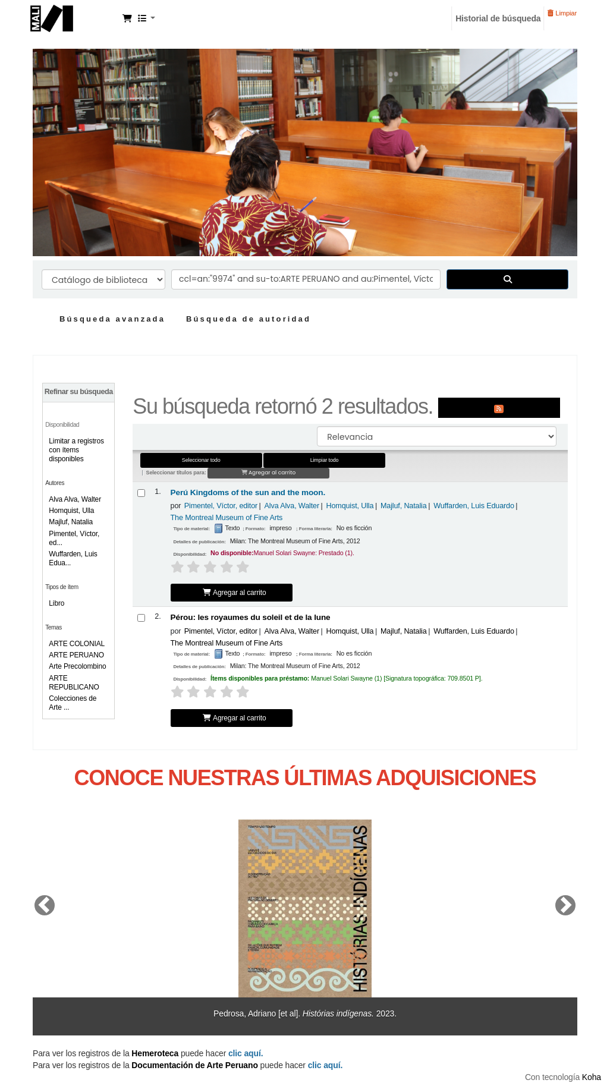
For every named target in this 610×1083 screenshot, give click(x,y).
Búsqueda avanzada (112, 318)
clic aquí (244, 1053)
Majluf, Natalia (71, 522)
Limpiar (562, 13)
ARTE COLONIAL (77, 644)
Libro (56, 603)
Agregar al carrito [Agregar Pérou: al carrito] (234, 718)
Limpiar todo (324, 460)
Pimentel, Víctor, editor (220, 506)
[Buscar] (507, 279)
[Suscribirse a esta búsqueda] (499, 408)
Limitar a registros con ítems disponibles (76, 450)
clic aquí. (325, 1065)
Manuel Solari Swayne (75, 17)
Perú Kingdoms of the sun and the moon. (248, 492)
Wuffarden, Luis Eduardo (473, 506)
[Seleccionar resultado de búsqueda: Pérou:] (141, 618)
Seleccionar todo (201, 460)
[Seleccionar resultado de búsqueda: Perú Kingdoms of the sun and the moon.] (141, 493)
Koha (591, 1077)
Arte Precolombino (77, 666)
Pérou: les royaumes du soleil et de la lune (251, 617)
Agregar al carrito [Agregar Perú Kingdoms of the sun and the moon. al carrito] (234, 592)
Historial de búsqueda (497, 18)
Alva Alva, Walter (75, 499)
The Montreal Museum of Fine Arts (227, 518)
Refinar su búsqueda (79, 392)
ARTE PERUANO (76, 655)
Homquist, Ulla (71, 510)
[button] (127, 18)
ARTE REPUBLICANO (74, 682)
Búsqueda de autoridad (248, 318)
